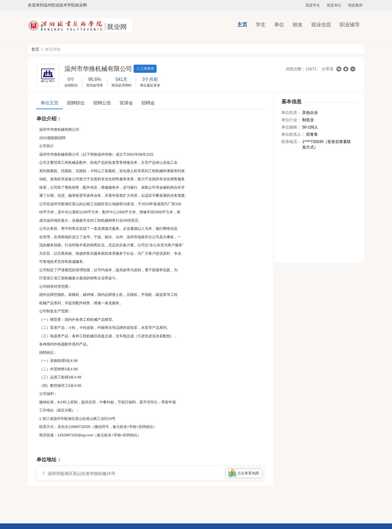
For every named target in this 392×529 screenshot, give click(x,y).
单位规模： (291, 127)
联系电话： (291, 141)
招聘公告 (102, 102)
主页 (242, 24)
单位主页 (50, 102)
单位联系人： (293, 134)
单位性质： (291, 112)
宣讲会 (126, 102)
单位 (279, 24)
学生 (261, 24)
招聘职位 (76, 102)
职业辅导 (350, 24)
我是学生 (312, 5)
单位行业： (291, 120)
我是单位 (334, 5)
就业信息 (321, 24)
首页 (35, 49)
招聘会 (148, 102)
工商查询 (145, 69)
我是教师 (355, 5)
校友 (298, 24)
